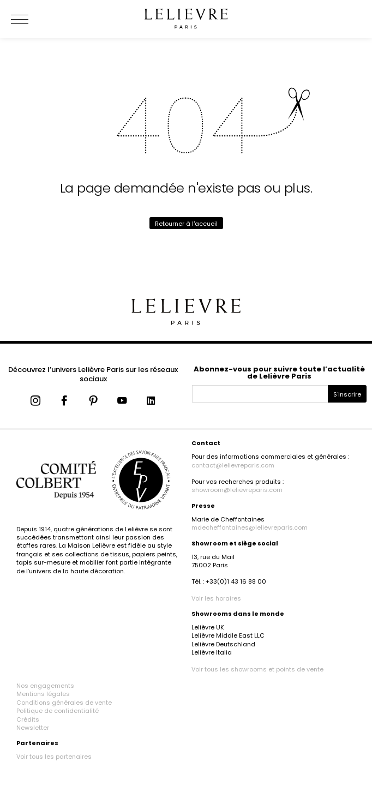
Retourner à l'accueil (186, 223)
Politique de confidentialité (57, 710)
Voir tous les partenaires (54, 756)
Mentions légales (43, 693)
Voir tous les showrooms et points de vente (257, 669)
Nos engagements (45, 685)
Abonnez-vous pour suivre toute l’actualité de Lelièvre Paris (279, 372)
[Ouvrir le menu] (33, 19)
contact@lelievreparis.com (232, 465)
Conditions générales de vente (64, 702)
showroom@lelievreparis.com (237, 489)
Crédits (27, 719)
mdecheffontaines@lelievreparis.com (249, 527)
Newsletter (32, 727)
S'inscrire (347, 394)
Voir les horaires (216, 598)
